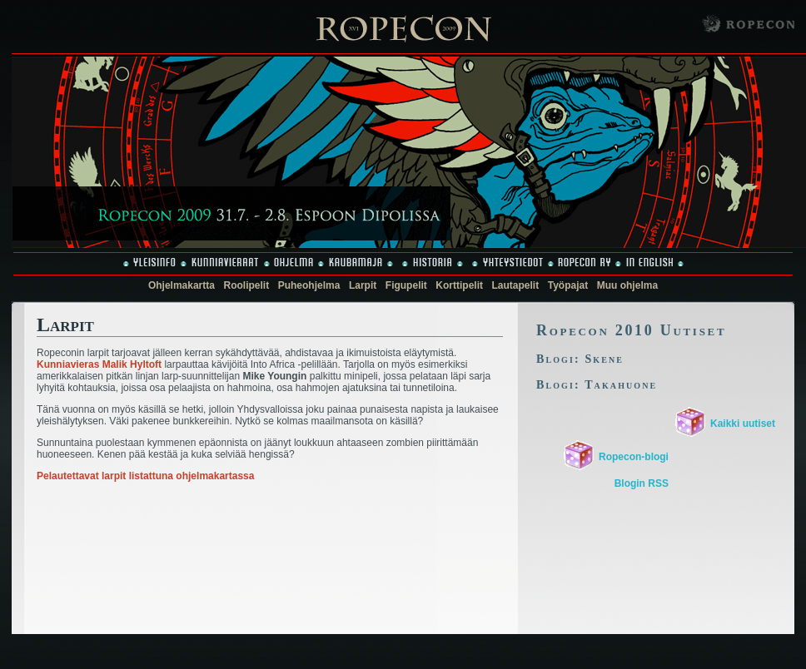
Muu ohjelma (627, 285)
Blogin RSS (641, 483)
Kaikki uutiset (742, 423)
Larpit (362, 285)
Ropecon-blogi (634, 457)
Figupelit (406, 285)
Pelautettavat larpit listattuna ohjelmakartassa (145, 476)
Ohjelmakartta (181, 285)
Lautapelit (516, 285)
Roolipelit (247, 285)
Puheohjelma (309, 285)
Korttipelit (459, 285)
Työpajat (568, 285)
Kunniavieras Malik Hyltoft (99, 364)
